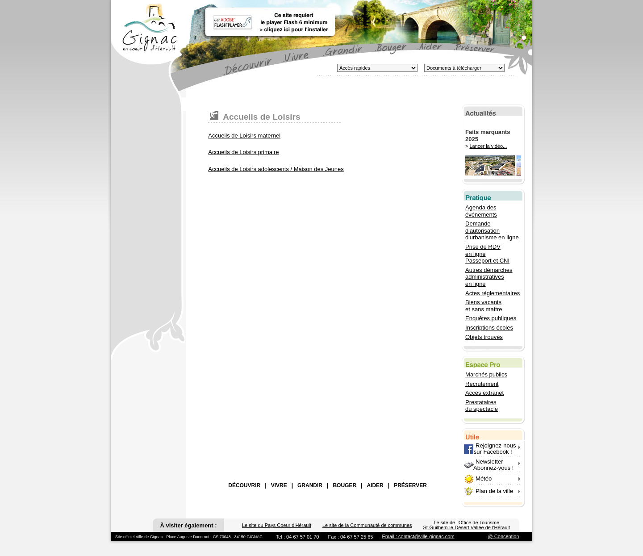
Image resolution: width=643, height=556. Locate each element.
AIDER (375, 485)
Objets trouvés (484, 337)
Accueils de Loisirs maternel (244, 135)
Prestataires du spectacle (481, 406)
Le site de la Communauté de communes (367, 525)
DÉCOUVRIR (244, 485)
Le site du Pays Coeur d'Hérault (276, 525)
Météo (484, 478)
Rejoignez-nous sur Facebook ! (490, 448)
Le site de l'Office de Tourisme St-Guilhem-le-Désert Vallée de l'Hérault (466, 525)
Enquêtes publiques (490, 318)
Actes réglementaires (492, 293)
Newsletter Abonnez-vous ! (489, 464)
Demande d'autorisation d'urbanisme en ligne (492, 230)
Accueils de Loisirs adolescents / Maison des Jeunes (276, 169)
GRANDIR (309, 485)
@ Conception (503, 536)
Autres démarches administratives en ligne (489, 277)
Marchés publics (486, 374)
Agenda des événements (481, 211)
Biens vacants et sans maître (483, 306)
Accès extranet (484, 392)
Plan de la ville (494, 491)
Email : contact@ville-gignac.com (418, 536)
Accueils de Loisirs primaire (243, 152)
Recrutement (481, 383)
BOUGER (344, 485)
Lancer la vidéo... (488, 146)
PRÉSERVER (410, 485)
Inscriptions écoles (489, 327)
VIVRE (279, 485)
